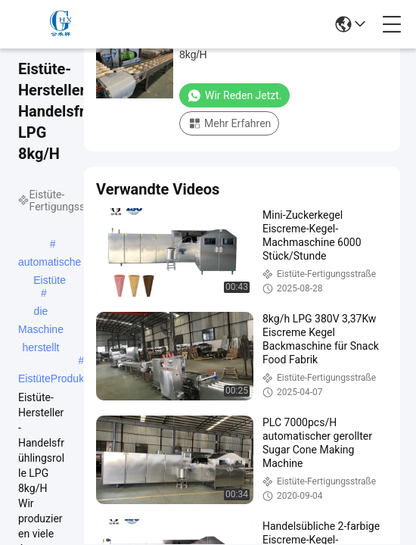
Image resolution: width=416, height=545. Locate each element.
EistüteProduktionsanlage (78, 378)
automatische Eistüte (49, 263)
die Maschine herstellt (41, 312)
